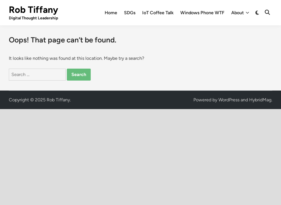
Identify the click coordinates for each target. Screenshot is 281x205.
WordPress (228, 99)
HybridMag (260, 99)
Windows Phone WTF (202, 12)
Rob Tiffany (33, 9)
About (240, 13)
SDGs (129, 12)
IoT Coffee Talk (157, 12)
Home (111, 12)
